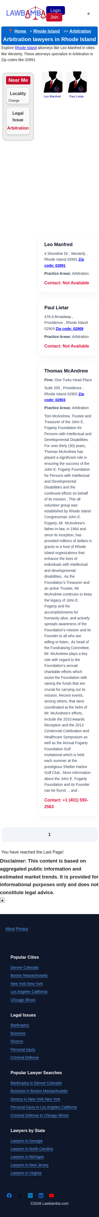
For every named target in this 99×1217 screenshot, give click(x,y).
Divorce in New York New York (35, 1099)
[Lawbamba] (26, 19)
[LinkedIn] (41, 1195)
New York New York (27, 984)
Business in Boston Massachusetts (39, 1091)
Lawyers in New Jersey (30, 1165)
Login (55, 10)
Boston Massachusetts (29, 975)
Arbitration (80, 31)
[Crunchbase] (30, 1195)
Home (21, 31)
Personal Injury (23, 1049)
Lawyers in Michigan (27, 1157)
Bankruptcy (20, 1025)
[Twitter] (20, 1195)
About (10, 929)
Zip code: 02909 (69, 329)
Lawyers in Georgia (27, 1141)
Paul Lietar (56, 307)
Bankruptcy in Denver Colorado (36, 1083)
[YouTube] (51, 1195)
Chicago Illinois (23, 1000)
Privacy (22, 929)
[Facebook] (9, 1195)
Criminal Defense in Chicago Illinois (40, 1115)
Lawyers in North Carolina (32, 1149)
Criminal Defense (25, 1057)
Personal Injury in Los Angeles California (44, 1107)
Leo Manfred (58, 244)
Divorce (17, 1041)
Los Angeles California (29, 991)
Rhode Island (46, 31)
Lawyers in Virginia (26, 1173)
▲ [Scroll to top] (2, 900)
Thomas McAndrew (66, 371)
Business (18, 1033)
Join (54, 17)
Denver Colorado (25, 967)
